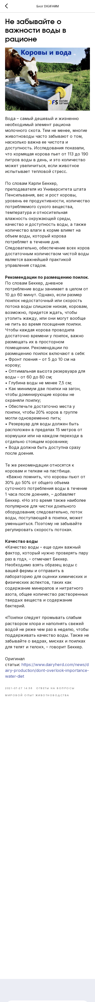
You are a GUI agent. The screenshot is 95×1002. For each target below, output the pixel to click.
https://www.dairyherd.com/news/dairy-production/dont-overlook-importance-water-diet (47, 670)
